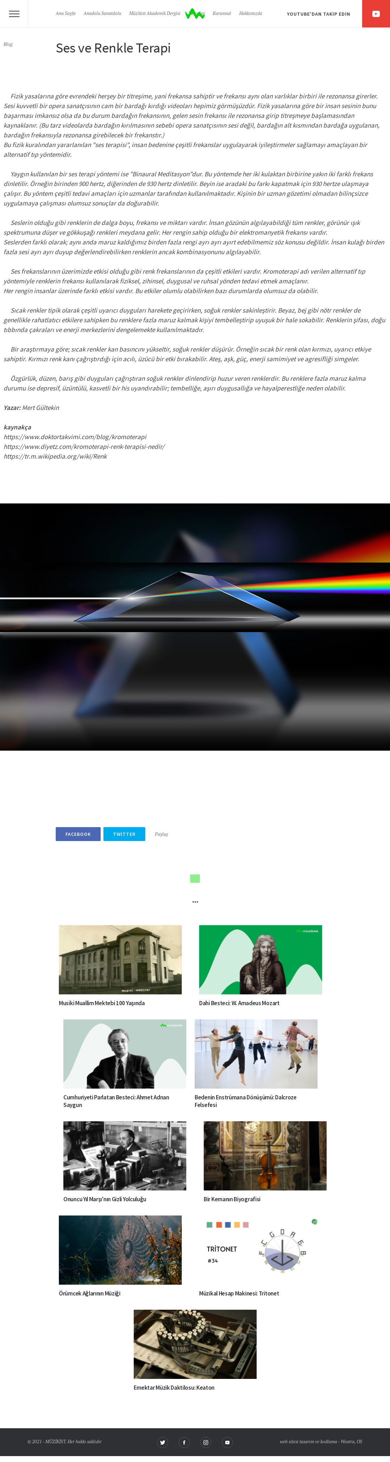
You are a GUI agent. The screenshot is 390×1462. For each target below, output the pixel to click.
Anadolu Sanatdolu (102, 13)
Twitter (124, 834)
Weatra (347, 1442)
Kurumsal (222, 13)
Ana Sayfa (66, 13)
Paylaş (161, 834)
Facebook (78, 834)
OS (359, 1442)
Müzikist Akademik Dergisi (154, 13)
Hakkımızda (250, 13)
